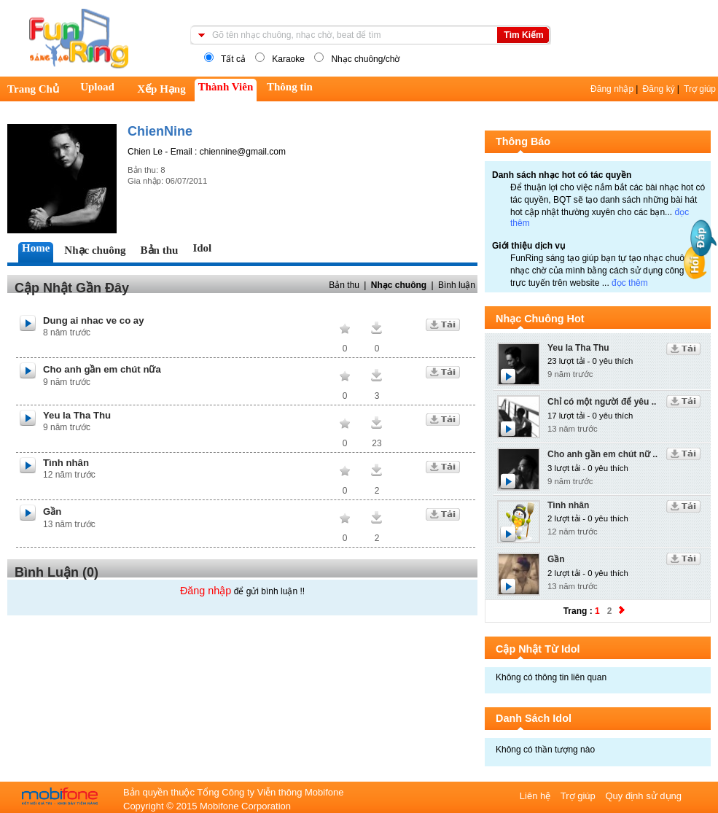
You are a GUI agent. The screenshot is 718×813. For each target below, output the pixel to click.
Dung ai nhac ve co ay (93, 320)
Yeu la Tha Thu (77, 415)
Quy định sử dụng (643, 795)
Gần (52, 511)
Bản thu (344, 285)
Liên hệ (536, 795)
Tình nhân (66, 462)
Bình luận (456, 285)
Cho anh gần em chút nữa (102, 369)
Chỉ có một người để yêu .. (601, 402)
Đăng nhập (611, 89)
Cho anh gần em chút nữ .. (602, 454)
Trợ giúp (700, 89)
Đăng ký (659, 89)
